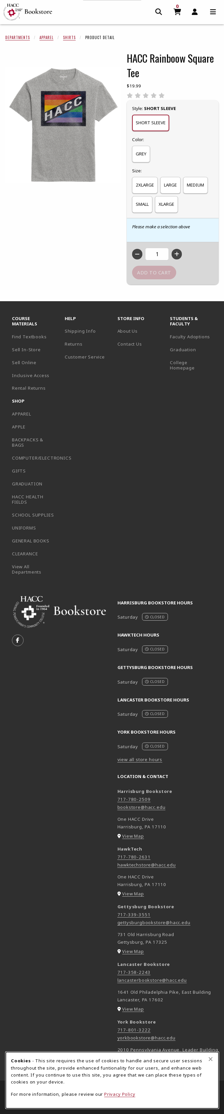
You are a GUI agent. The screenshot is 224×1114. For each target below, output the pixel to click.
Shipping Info (80, 331)
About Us (127, 331)
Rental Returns (29, 388)
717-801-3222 (134, 1030)
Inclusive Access (30, 375)
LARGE (170, 185)
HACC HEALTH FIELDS (27, 499)
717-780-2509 (134, 799)
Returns (74, 344)
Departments (17, 37)
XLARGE (166, 204)
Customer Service (85, 357)
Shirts (69, 37)
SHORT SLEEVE (151, 123)
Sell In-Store (26, 350)
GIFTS (19, 471)
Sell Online (24, 362)
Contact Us (129, 344)
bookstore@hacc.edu (141, 807)
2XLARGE (145, 185)
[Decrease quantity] (137, 254)
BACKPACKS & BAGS (27, 442)
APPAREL (21, 414)
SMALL (142, 204)
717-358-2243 (134, 972)
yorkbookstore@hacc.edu (146, 1038)
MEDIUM (195, 185)
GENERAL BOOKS (30, 541)
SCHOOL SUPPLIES (33, 515)
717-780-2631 (134, 857)
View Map (133, 836)
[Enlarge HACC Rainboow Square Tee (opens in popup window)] (63, 125)
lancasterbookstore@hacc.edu (152, 980)
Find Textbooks (29, 337)
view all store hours (140, 759)
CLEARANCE (25, 554)
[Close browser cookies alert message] (210, 1059)
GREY (141, 154)
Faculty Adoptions (190, 337)
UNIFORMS (24, 528)
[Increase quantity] (177, 254)
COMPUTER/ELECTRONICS (35, 458)
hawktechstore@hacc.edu (146, 865)
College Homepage (193, 365)
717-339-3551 (134, 915)
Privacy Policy (119, 1094)
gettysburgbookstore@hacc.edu (153, 922)
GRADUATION (27, 484)
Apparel (46, 37)
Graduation (183, 350)
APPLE (19, 427)
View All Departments (26, 569)
